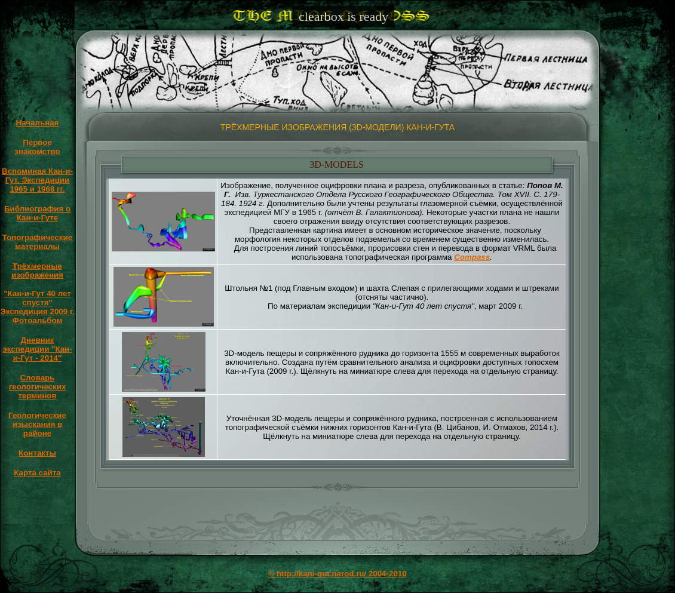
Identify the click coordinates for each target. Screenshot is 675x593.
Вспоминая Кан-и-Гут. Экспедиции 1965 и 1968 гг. (37, 180)
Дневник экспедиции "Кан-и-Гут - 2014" (37, 349)
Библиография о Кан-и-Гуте (37, 213)
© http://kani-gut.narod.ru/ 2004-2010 (337, 573)
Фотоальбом (38, 320)
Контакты (37, 452)
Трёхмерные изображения (37, 270)
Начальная (37, 122)
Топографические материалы (37, 242)
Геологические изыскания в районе (37, 424)
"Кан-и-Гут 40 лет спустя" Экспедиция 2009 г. (37, 302)
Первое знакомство (37, 147)
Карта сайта (37, 472)
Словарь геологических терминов (37, 386)
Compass (472, 257)
